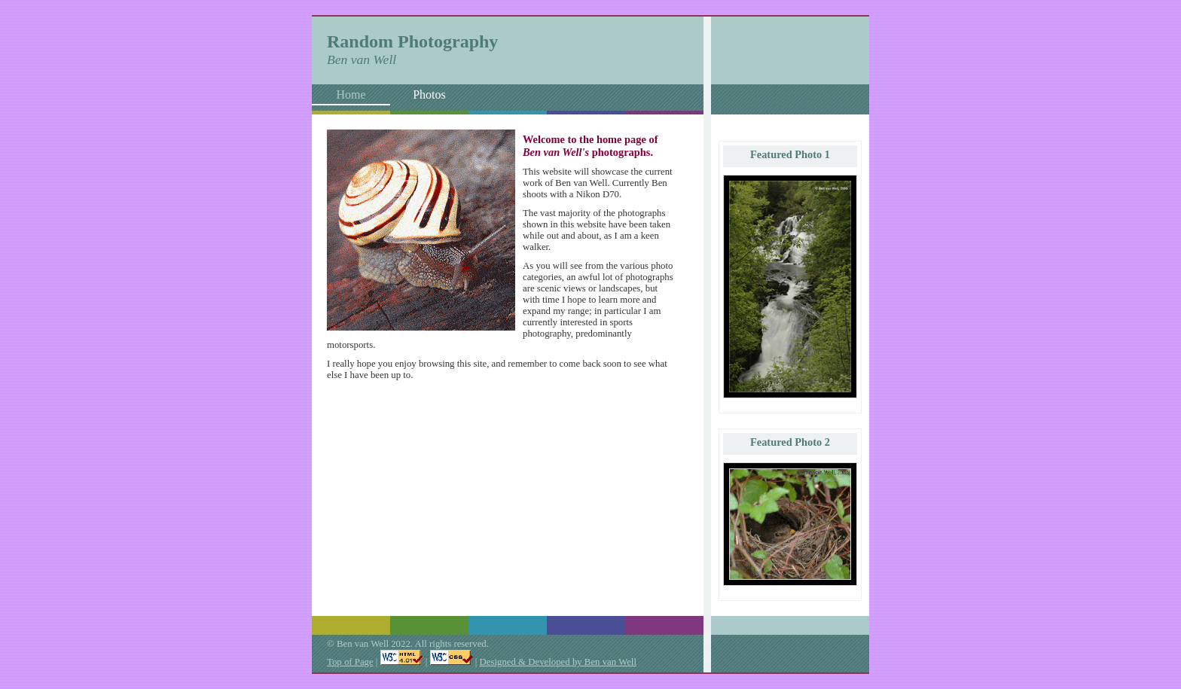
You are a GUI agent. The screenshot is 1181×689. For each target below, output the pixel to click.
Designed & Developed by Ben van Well (558, 662)
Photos (429, 94)
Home (350, 94)
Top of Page (350, 662)
